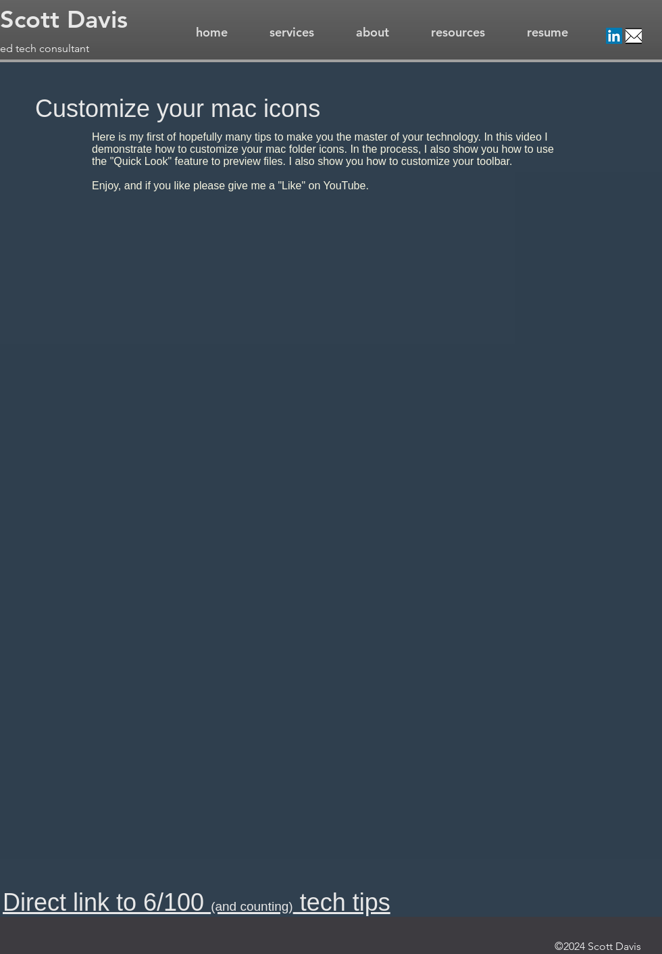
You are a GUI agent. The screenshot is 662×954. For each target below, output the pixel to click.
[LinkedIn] (614, 36)
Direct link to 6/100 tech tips (196, 902)
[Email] (634, 36)
